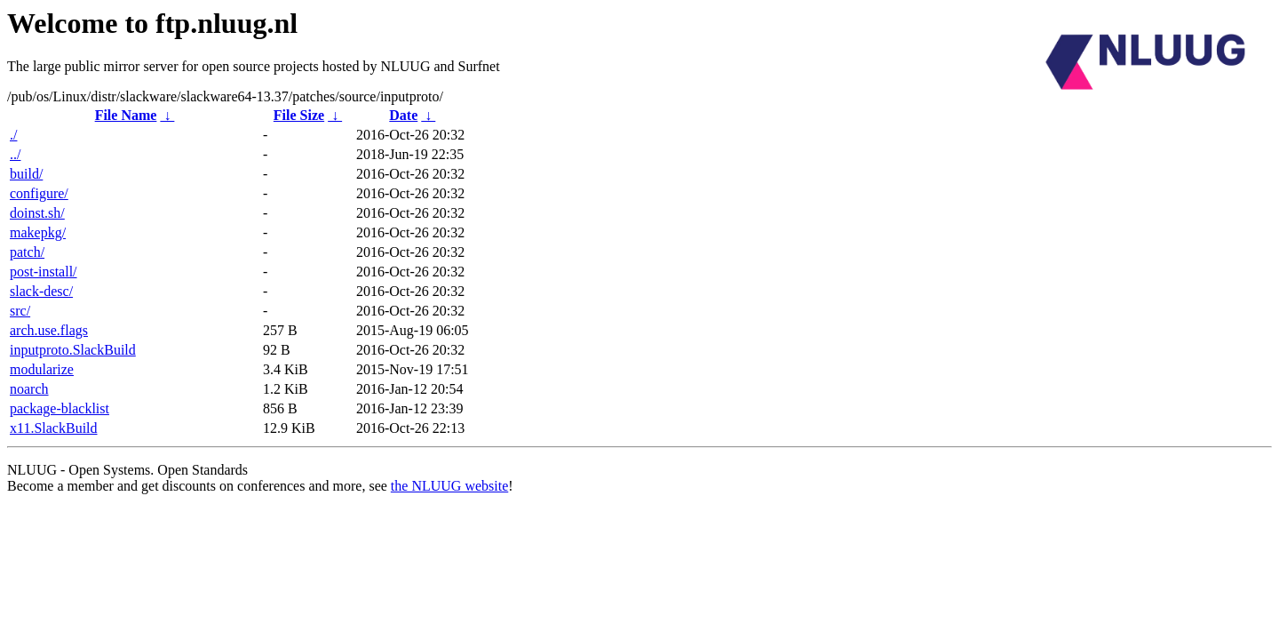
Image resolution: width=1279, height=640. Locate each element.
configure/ (39, 193)
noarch (29, 388)
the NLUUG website (449, 485)
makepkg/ (38, 232)
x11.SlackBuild (54, 428)
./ (13, 134)
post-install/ (43, 271)
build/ (26, 173)
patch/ (27, 252)
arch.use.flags (49, 330)
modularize (42, 369)
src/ (20, 310)
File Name (126, 115)
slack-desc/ (41, 291)
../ (15, 154)
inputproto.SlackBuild (73, 349)
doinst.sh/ (37, 212)
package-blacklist (59, 408)
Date (403, 115)
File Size (299, 115)
